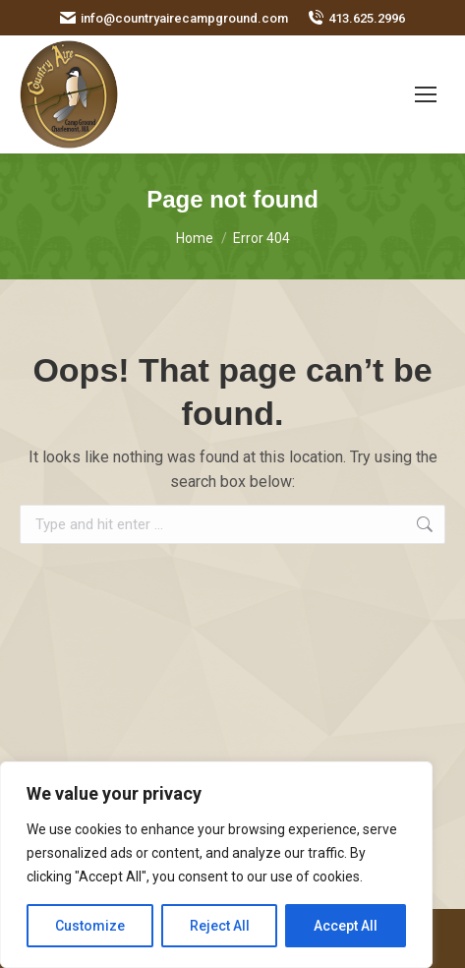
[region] (216, 864)
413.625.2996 (356, 18)
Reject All (220, 926)
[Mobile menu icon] (425, 94)
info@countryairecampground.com (174, 18)
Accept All (346, 926)
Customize (90, 926)
